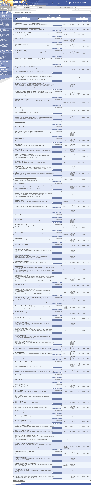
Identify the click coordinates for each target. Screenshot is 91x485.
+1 (44, 55)
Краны (3, 36)
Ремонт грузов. (5, 24)
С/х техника (4, 31)
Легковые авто (5, 20)
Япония (3, 57)
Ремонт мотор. (5, 40)
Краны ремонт (5, 38)
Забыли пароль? (52, 9)
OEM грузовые (5, 27)
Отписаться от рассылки (42, 10)
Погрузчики (4, 29)
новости (20, 5)
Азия (2, 55)
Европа (3, 53)
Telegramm (83, 2)
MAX (70, 2)
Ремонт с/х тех (5, 33)
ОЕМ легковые (5, 25)
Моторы (3, 39)
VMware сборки (5, 51)
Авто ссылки (4, 74)
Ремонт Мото (4, 44)
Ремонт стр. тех (5, 35)
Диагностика (4, 49)
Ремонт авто (4, 23)
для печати (4, 71)
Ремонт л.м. (4, 46)
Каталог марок (5, 18)
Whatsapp (76, 2)
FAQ (23, 5)
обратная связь (33, 5)
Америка (3, 56)
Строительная (5, 34)
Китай (2, 58)
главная (15, 5)
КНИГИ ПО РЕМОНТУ (65, 7)
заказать (27, 5)
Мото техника (4, 43)
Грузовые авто (5, 22)
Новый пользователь (42, 9)
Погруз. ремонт (5, 30)
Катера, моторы (5, 45)
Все (71, 13)
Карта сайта (4, 73)
